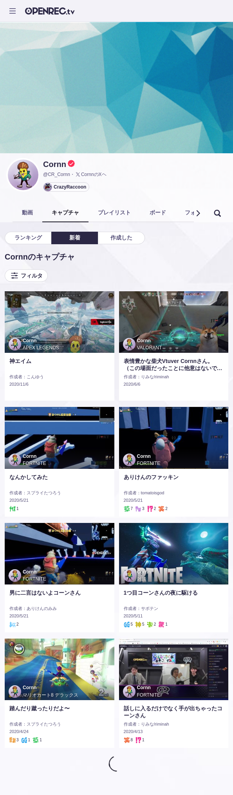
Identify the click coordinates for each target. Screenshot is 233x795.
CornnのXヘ (91, 174)
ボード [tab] (158, 212)
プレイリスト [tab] (114, 212)
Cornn (54, 164)
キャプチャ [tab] (65, 212)
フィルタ (26, 275)
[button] (198, 213)
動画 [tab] (27, 212)
